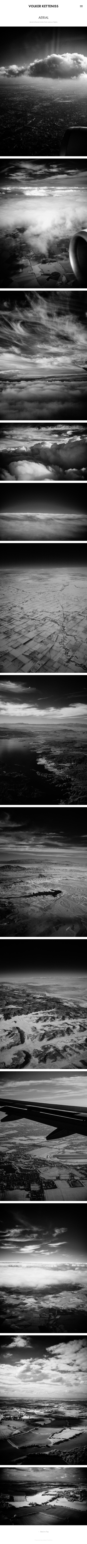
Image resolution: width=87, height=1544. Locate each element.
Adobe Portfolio (47, 1540)
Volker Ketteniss (43, 6)
